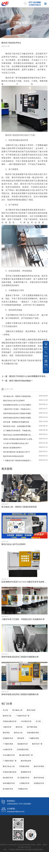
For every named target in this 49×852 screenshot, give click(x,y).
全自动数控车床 (9, 755)
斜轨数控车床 (39, 783)
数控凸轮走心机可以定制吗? (14, 401)
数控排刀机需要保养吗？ (12, 448)
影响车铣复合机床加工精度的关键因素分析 (18, 413)
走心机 (5, 710)
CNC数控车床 (26, 721)
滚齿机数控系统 (33, 733)
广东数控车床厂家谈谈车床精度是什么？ (18, 460)
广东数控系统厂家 (10, 761)
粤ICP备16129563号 (24, 847)
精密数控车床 (26, 772)
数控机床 (20, 738)
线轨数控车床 (22, 744)
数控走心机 (18, 733)
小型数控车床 (24, 783)
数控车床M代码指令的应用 (13, 456)
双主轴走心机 (17, 710)
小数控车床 (7, 727)
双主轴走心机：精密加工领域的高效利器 (18, 396)
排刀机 (38, 721)
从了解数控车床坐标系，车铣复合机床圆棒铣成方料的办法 (18, 431)
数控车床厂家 (37, 744)
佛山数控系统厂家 (26, 755)
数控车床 (19, 727)
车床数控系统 (24, 766)
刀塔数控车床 (22, 789)
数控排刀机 (7, 716)
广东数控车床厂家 (22, 716)
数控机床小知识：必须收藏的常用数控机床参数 (18, 426)
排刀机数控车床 (23, 778)
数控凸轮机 (31, 710)
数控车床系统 (39, 766)
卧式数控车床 (8, 789)
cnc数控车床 (7, 749)
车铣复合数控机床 (10, 772)
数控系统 (6, 733)
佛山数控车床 (8, 778)
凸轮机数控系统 (23, 749)
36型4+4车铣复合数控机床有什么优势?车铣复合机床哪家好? (18, 439)
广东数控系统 (8, 744)
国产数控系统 (32, 727)
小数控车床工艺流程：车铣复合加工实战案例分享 (18, 409)
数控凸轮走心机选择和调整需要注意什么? (18, 435)
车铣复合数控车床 (10, 721)
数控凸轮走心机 (9, 766)
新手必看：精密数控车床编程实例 (16, 422)
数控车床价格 (39, 778)
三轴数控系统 (34, 738)
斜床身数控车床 (9, 783)
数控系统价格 (26, 761)
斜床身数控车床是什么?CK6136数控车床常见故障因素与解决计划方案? (18, 405)
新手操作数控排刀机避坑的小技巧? (16, 452)
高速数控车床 (8, 738)
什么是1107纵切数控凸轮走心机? (16, 443)
